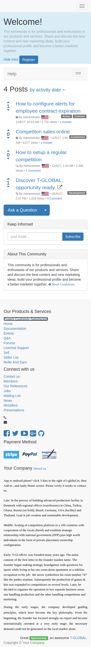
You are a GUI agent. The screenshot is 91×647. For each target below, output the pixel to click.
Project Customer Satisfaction (26, 319)
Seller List (11, 357)
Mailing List (12, 396)
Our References (16, 386)
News (8, 400)
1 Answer (66, 122)
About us (39, 468)
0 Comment (54, 198)
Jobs (7, 391)
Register (28, 60)
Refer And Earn (15, 362)
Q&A (7, 338)
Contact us (12, 376)
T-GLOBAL (78, 638)
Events (9, 333)
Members (11, 381)
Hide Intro (11, 59)
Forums (9, 343)
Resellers (11, 405)
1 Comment (33, 170)
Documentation (15, 328)
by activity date (47, 89)
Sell (6, 353)
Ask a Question (22, 210)
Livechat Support (16, 348)
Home (8, 324)
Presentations (14, 410)
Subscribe (72, 237)
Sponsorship (38, 638)
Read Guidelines (63, 284)
